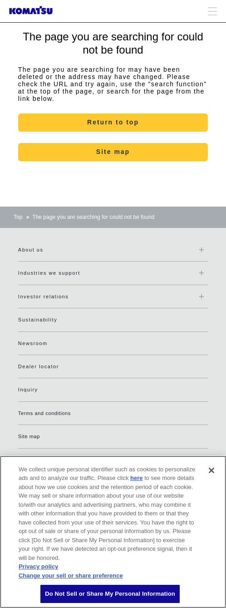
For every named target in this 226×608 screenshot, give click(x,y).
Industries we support (49, 273)
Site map (113, 151)
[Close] (211, 470)
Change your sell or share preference (71, 575)
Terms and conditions (44, 413)
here (136, 478)
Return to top (113, 122)
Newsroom (33, 343)
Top (18, 217)
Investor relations (43, 296)
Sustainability (37, 319)
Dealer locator (38, 366)
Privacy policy (38, 566)
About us (31, 249)
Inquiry (28, 389)
